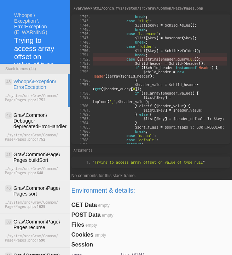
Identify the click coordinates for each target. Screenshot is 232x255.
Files (77, 225)
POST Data (86, 215)
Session (82, 245)
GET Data (84, 205)
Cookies (82, 235)
